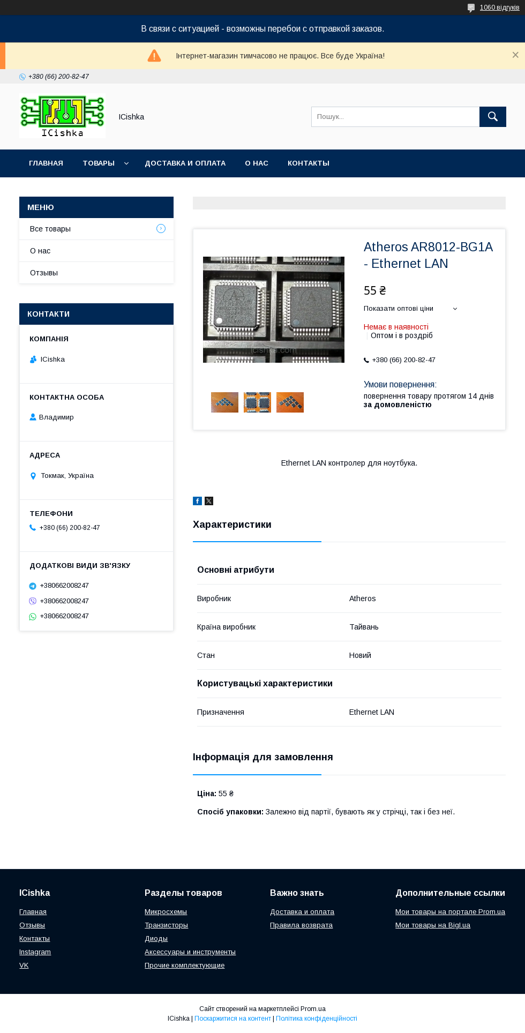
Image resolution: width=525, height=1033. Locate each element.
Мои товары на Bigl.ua (432, 925)
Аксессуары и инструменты (190, 952)
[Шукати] (492, 117)
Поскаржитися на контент (232, 1018)
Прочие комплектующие (184, 965)
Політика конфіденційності (316, 1018)
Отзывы (44, 272)
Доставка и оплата (185, 163)
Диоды (156, 938)
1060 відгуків (500, 7)
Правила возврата (301, 925)
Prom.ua (313, 1009)
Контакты (308, 163)
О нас (256, 163)
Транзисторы (166, 925)
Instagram (35, 952)
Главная (46, 163)
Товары (98, 163)
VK (23, 965)
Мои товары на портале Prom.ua (450, 912)
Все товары (50, 228)
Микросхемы (166, 912)
